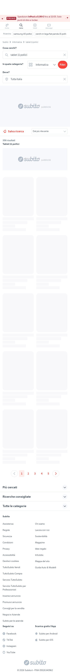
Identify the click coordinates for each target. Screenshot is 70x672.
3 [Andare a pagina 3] (35, 473)
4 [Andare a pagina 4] (41, 473)
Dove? (6, 72)
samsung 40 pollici (23, 33)
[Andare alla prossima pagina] (55, 473)
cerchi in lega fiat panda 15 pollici (52, 33)
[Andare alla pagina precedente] (14, 473)
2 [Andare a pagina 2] (28, 473)
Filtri (62, 64)
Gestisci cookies (11, 561)
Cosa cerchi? (10, 47)
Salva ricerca (13, 131)
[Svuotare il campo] (65, 55)
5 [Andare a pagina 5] (48, 473)
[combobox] (36, 55)
